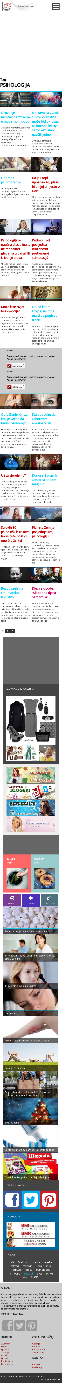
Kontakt (36, 1364)
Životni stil (6, 1343)
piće (12, 1262)
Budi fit (4, 1355)
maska (48, 1262)
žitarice (36, 1262)
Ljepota (5, 1349)
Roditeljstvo (7, 1361)
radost (28, 1273)
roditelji (16, 1269)
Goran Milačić (54, 1379)
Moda (4, 1346)
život (39, 1273)
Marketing (37, 1367)
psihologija (43, 1269)
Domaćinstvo (7, 1364)
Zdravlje (5, 1352)
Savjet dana (38, 1352)
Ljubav (4, 1358)
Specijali (36, 1346)
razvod (14, 1266)
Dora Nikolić (43, 1266)
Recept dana (38, 1349)
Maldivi (23, 1262)
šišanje (34, 1276)
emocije (15, 1273)
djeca (28, 1269)
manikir (27, 1266)
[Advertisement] (31, 43)
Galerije (36, 1343)
